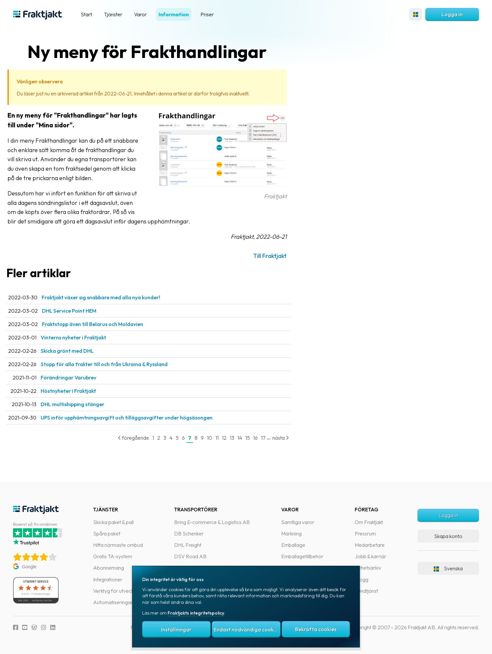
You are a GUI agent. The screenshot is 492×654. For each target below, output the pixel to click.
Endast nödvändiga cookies (247, 629)
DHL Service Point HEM (82, 310)
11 (230, 437)
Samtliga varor (297, 522)
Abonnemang (108, 567)
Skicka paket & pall (113, 522)
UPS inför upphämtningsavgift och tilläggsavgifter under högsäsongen (140, 417)
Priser (207, 14)
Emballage (293, 545)
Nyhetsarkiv (368, 567)
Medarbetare (370, 545)
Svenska (448, 568)
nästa (293, 437)
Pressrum (365, 533)
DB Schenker (189, 533)
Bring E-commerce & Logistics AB (212, 522)
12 (237, 437)
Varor (140, 14)
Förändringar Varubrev (81, 377)
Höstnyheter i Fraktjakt (81, 391)
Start (86, 14)
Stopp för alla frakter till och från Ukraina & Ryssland (117, 364)
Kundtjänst (366, 591)
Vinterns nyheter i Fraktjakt (86, 337)
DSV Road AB (190, 556)
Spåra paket (106, 533)
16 (268, 437)
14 (253, 437)
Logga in (452, 14)
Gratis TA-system (112, 556)
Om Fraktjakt (369, 522)
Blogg (361, 579)
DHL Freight (187, 545)
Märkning (291, 533)
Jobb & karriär (370, 556)
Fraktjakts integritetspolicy (196, 613)
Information (173, 14)
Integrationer (107, 579)
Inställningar (176, 629)
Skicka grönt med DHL (80, 351)
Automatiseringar (113, 602)
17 (276, 437)
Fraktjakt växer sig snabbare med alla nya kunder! (114, 297)
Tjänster (113, 14)
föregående (146, 437)
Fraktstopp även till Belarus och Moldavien (105, 324)
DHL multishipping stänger (85, 404)
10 (222, 437)
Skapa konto (448, 536)
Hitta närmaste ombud (118, 545)
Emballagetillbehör (302, 556)
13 (245, 437)
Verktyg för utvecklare (117, 591)
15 (260, 437)
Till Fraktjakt (283, 256)
